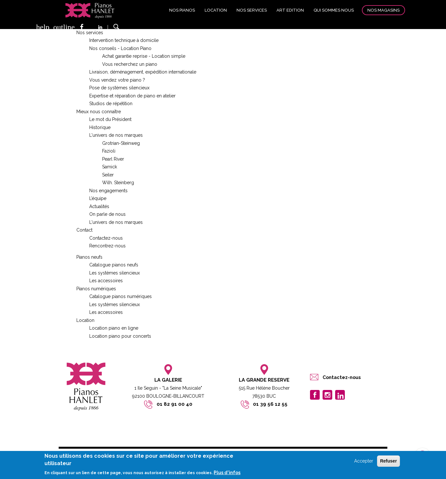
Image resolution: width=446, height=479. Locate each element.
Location (216, 10)
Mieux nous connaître (98, 111)
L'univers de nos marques (116, 135)
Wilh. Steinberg (118, 182)
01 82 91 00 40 (174, 404)
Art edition (290, 10)
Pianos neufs (89, 257)
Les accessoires (106, 280)
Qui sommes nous (334, 10)
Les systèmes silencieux (114, 272)
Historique (100, 127)
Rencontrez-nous (107, 245)
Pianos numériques (96, 288)
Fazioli (108, 151)
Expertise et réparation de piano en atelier (132, 95)
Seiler (108, 174)
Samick (109, 166)
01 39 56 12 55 (270, 404)
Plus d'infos (227, 472)
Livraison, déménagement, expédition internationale (142, 72)
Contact (84, 230)
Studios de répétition (110, 103)
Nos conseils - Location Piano (120, 48)
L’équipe (97, 198)
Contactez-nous (106, 238)
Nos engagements (108, 190)
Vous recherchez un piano (129, 64)
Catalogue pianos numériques (120, 296)
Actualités (99, 206)
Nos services (252, 10)
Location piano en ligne (113, 328)
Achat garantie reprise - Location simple (143, 56)
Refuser (388, 461)
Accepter (363, 461)
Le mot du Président (110, 119)
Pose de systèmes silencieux (119, 87)
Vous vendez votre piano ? (117, 80)
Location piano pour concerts (120, 336)
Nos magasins (383, 10)
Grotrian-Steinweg (121, 143)
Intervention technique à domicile (124, 40)
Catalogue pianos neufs (113, 264)
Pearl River (113, 159)
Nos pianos (182, 10)
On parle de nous (107, 214)
